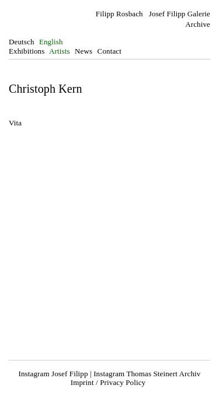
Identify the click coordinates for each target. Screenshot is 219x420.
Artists (59, 51)
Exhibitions (26, 51)
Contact (109, 51)
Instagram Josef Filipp (53, 373)
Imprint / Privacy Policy (108, 382)
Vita (15, 122)
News (83, 51)
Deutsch (21, 41)
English (51, 41)
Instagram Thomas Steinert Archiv (146, 373)
